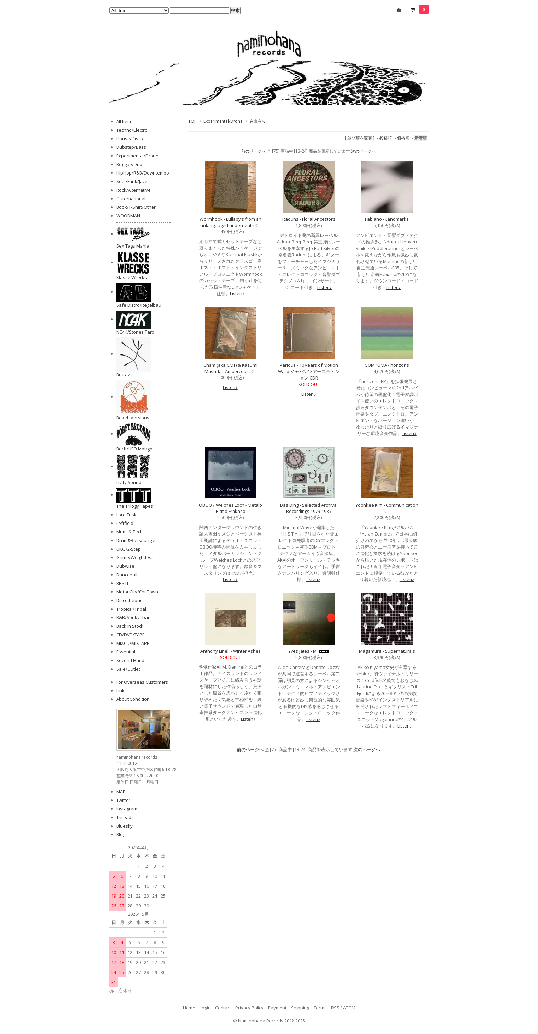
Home (189, 1008)
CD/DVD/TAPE (130, 635)
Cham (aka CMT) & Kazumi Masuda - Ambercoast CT (230, 368)
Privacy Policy (249, 1008)
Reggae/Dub (129, 164)
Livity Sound (128, 482)
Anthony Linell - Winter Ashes (230, 651)
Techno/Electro (132, 130)
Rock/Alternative (133, 190)
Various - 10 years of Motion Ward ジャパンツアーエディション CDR (308, 371)
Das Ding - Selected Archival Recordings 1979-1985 (309, 508)
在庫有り (257, 121)
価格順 (403, 138)
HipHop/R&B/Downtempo (142, 173)
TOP (192, 121)
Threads (125, 817)
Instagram (126, 809)
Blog (120, 834)
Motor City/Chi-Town (137, 592)
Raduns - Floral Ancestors (308, 219)
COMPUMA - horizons (387, 365)
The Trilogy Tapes (134, 506)
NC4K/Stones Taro (135, 332)
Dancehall (126, 575)
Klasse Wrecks (131, 277)
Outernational (130, 198)
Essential (125, 652)
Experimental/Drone (223, 121)
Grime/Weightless (135, 557)
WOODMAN (128, 216)
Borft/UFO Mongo (134, 449)
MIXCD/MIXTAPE (132, 643)
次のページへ (363, 151)
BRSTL (122, 583)
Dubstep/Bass (131, 147)
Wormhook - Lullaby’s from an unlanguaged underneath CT (230, 222)
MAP (121, 792)
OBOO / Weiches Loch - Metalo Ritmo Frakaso (230, 508)
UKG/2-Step (128, 549)
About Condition (133, 699)
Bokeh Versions (132, 417)
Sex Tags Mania (132, 246)
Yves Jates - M (308, 651)
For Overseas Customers (142, 682)
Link (120, 690)
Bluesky (124, 826)
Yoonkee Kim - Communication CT (386, 508)
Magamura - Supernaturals (387, 651)
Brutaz (123, 375)
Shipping (300, 1008)
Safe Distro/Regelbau (138, 305)
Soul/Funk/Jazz (132, 181)
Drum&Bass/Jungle (135, 540)
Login (205, 1008)
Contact (223, 1008)
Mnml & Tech (129, 532)
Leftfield (124, 523)
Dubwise (125, 566)
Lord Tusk (126, 515)
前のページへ (253, 151)
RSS (335, 1008)
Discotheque (129, 600)
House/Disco (129, 138)
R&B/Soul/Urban (133, 617)
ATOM (349, 1008)
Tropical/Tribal (131, 609)
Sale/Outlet (128, 669)
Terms (320, 1008)
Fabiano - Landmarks (387, 219)
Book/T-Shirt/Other (136, 207)
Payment (277, 1008)
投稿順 (385, 138)
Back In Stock (129, 626)
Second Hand (130, 660)
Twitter (123, 800)
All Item (123, 121)
